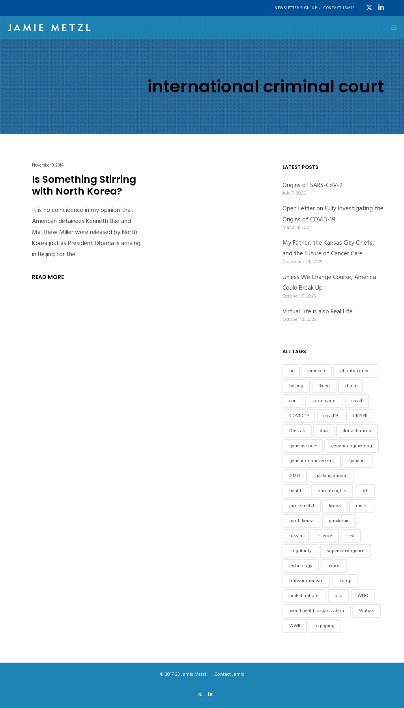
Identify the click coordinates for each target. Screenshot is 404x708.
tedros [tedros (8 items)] (333, 565)
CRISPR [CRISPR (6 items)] (360, 416)
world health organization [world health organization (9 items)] (316, 610)
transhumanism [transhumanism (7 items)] (306, 580)
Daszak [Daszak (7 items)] (297, 431)
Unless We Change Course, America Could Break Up (329, 282)
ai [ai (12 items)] (291, 371)
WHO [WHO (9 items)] (362, 595)
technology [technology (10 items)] (300, 565)
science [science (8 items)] (324, 535)
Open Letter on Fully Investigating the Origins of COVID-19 (332, 213)
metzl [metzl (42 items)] (362, 505)
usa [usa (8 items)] (338, 595)
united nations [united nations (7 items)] (304, 595)
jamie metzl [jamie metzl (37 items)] (301, 505)
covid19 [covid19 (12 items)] (331, 416)
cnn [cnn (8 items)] (293, 401)
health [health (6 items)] (296, 490)
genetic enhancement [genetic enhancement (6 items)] (311, 461)
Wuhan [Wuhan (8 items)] (366, 610)
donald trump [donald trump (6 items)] (357, 431)
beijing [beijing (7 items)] (296, 386)
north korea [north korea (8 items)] (301, 520)
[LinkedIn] (381, 7)
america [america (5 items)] (316, 371)
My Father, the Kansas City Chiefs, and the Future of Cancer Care (328, 248)
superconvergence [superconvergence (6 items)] (346, 550)
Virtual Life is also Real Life (317, 311)
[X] (369, 7)
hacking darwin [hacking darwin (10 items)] (331, 475)
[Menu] (391, 27)
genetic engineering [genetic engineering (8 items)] (351, 446)
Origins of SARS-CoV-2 (312, 185)
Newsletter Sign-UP (296, 8)
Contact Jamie (339, 8)
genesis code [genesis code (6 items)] (302, 446)
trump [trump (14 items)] (345, 580)
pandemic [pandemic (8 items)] (339, 520)
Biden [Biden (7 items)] (324, 386)
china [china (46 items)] (350, 386)
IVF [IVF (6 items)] (364, 490)
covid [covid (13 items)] (357, 401)
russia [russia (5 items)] (295, 535)
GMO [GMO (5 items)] (294, 475)
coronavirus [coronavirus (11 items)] (324, 401)
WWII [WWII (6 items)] (294, 625)
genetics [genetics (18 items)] (358, 461)
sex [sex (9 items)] (350, 535)
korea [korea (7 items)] (335, 505)
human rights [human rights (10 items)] (332, 490)
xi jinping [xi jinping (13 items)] (325, 625)
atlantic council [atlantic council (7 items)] (356, 371)
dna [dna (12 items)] (324, 431)
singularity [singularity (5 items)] (300, 550)
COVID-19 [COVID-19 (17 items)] (299, 416)
